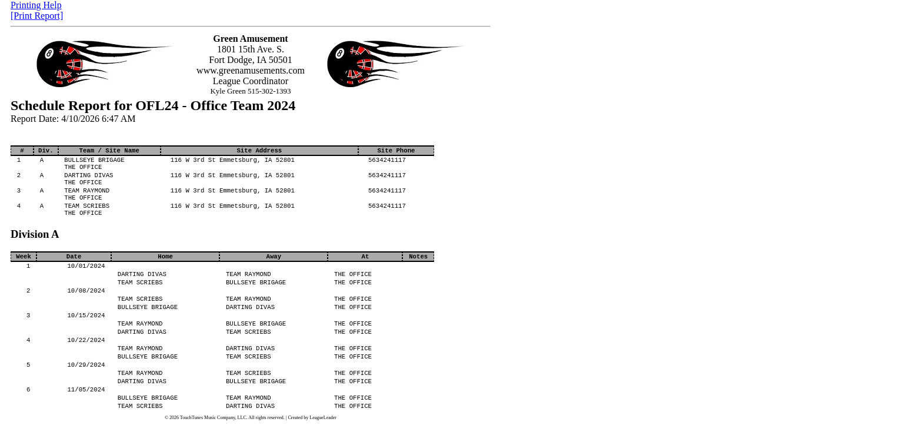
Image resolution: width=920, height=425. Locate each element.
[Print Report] (37, 16)
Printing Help (36, 5)
